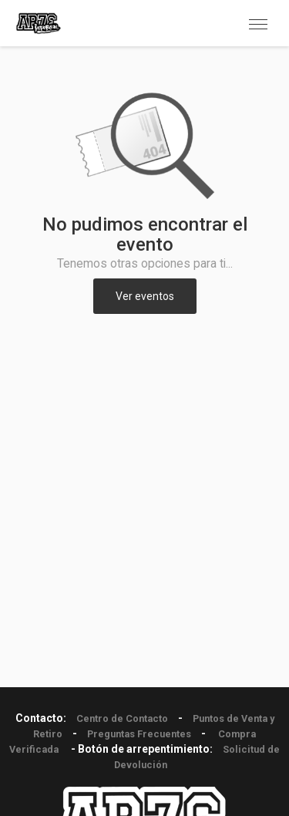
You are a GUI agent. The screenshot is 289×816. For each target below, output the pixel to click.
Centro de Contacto (122, 718)
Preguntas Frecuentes (139, 734)
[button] (258, 23)
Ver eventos (145, 296)
